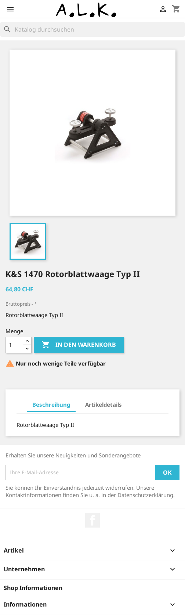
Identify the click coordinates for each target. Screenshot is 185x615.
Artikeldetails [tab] (103, 404)
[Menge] (14, 345)
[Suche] (92, 29)
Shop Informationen (33, 588)
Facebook (92, 520)
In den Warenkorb (78, 345)
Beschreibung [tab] (51, 404)
